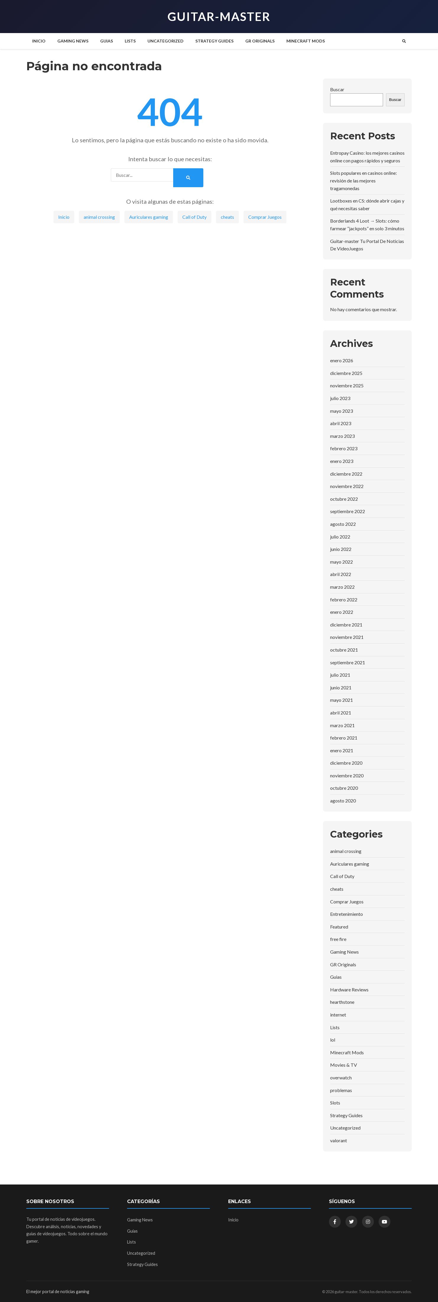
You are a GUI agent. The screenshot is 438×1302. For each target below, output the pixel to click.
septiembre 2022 (347, 511)
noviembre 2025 (347, 385)
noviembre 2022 (347, 486)
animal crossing (99, 217)
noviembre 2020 (347, 775)
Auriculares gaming (148, 217)
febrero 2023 (343, 448)
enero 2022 (341, 612)
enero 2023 (341, 461)
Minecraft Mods (305, 40)
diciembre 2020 (346, 763)
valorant (338, 1140)
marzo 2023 (342, 436)
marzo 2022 (342, 587)
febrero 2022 (343, 599)
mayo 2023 (341, 411)
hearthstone (342, 1002)
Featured (339, 926)
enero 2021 (341, 750)
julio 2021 (340, 675)
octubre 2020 (344, 788)
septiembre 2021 (347, 662)
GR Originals (260, 40)
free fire (338, 939)
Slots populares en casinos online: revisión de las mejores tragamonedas (363, 180)
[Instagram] (368, 1222)
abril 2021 (340, 712)
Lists (130, 40)
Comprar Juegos (265, 217)
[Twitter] (351, 1222)
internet (338, 1014)
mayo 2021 (341, 700)
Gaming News (72, 40)
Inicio (39, 40)
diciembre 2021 (346, 624)
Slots (335, 1102)
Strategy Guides (214, 40)
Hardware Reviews (349, 989)
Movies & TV (343, 1065)
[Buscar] (404, 41)
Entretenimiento (346, 914)
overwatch (341, 1077)
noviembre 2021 (347, 637)
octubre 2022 (344, 499)
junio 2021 (340, 687)
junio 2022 (340, 549)
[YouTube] (384, 1222)
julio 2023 (340, 398)
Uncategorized (165, 40)
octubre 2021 (344, 649)
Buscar (337, 89)
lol (332, 1039)
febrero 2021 (343, 737)
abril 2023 (340, 423)
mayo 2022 (341, 561)
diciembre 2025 (346, 373)
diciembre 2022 (346, 474)
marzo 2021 (342, 725)
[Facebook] (335, 1222)
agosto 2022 (343, 524)
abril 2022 (340, 574)
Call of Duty (194, 217)
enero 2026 (341, 360)
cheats (227, 217)
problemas (341, 1090)
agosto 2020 (343, 800)
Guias (106, 40)
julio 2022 (340, 536)
